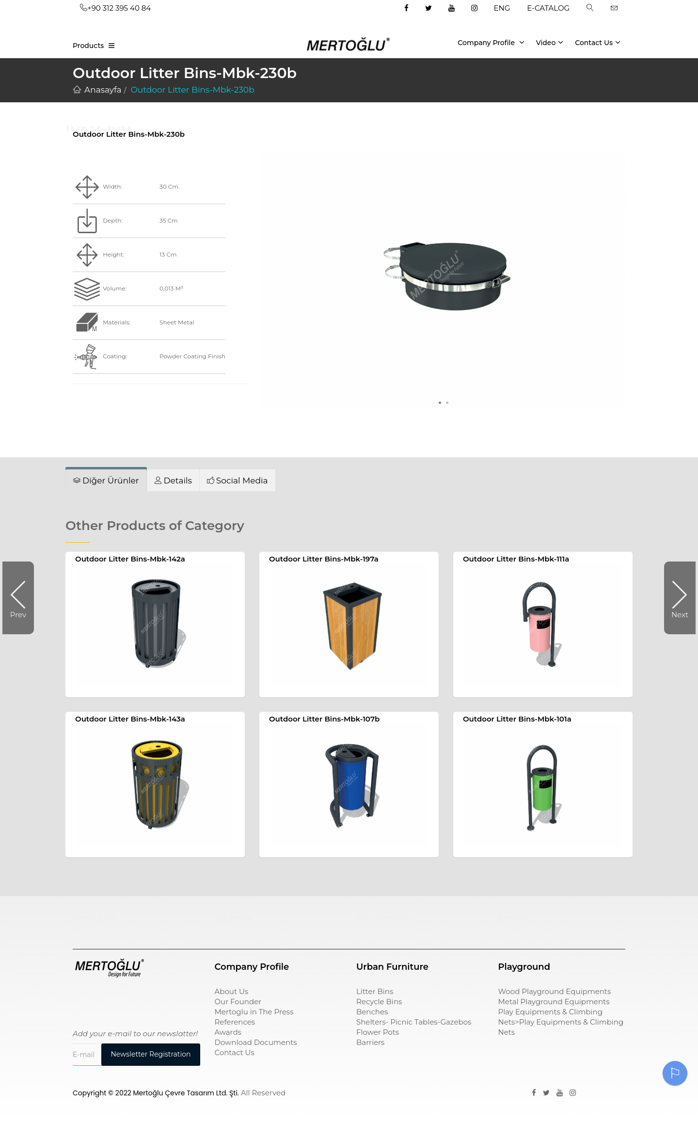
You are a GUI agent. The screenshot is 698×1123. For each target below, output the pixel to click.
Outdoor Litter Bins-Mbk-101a (517, 718)
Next (676, 598)
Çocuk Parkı (95, 917)
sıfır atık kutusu (385, 917)
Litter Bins (374, 991)
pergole (512, 917)
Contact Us (597, 42)
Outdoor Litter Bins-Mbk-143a (130, 718)
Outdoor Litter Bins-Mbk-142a (130, 558)
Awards (228, 1032)
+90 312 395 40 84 (115, 8)
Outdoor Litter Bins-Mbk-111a (516, 558)
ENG (502, 8)
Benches (372, 1011)
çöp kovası (234, 917)
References (235, 1022)
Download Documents (256, 1042)
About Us (232, 991)
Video (550, 42)
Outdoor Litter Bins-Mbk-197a (324, 558)
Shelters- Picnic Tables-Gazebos (413, 1022)
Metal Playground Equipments (554, 1001)
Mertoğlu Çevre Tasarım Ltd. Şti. (186, 1093)
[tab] (106, 480)
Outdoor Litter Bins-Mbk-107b (324, 718)
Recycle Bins (379, 1001)
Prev (22, 598)
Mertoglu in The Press (254, 1011)
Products (88, 45)
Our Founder (238, 1001)
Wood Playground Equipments (554, 991)
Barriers (370, 1042)
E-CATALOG (548, 8)
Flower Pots (377, 1032)
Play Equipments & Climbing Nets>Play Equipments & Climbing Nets (561, 1022)
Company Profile (491, 42)
